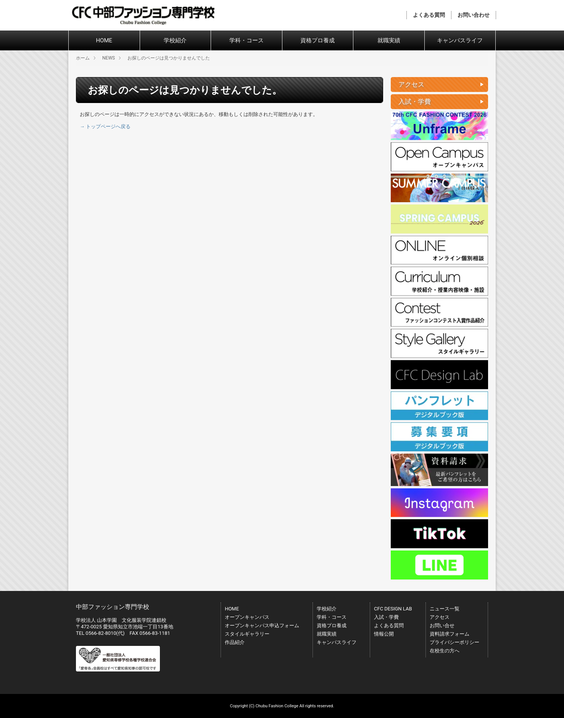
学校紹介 (175, 40)
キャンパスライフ (460, 40)
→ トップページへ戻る (105, 126)
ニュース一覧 (444, 609)
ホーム (83, 58)
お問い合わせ (474, 15)
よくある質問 (429, 15)
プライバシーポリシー (454, 642)
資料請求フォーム (449, 634)
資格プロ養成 (317, 40)
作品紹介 (235, 642)
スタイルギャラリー (247, 634)
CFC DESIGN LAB (393, 609)
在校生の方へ (444, 651)
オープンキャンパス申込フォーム (262, 625)
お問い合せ (442, 625)
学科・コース (246, 40)
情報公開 (384, 634)
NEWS (108, 58)
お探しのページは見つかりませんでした (168, 58)
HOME (104, 40)
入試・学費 (386, 617)
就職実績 (388, 40)
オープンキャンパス (247, 617)
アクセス (440, 617)
